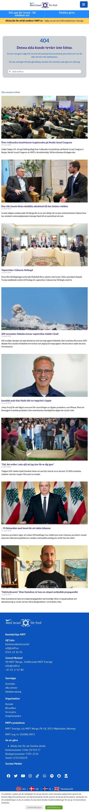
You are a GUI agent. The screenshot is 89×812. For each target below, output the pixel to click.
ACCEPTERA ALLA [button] (53, 807)
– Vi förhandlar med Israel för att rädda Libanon (26, 528)
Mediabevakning (13, 692)
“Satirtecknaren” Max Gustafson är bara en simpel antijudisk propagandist (39, 592)
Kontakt (9, 704)
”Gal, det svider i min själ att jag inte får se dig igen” (27, 464)
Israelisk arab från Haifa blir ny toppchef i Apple (26, 400)
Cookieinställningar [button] (34, 807)
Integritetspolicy (13, 716)
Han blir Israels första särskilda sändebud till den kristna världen (34, 206)
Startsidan (10, 684)
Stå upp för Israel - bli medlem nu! (22, 14)
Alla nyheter (11, 688)
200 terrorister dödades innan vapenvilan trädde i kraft (30, 334)
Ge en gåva (10, 712)
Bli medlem (10, 708)
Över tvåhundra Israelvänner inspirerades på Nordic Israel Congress (36, 142)
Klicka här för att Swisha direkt (28, 746)
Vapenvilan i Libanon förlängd (17, 270)
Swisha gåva (67, 12)
